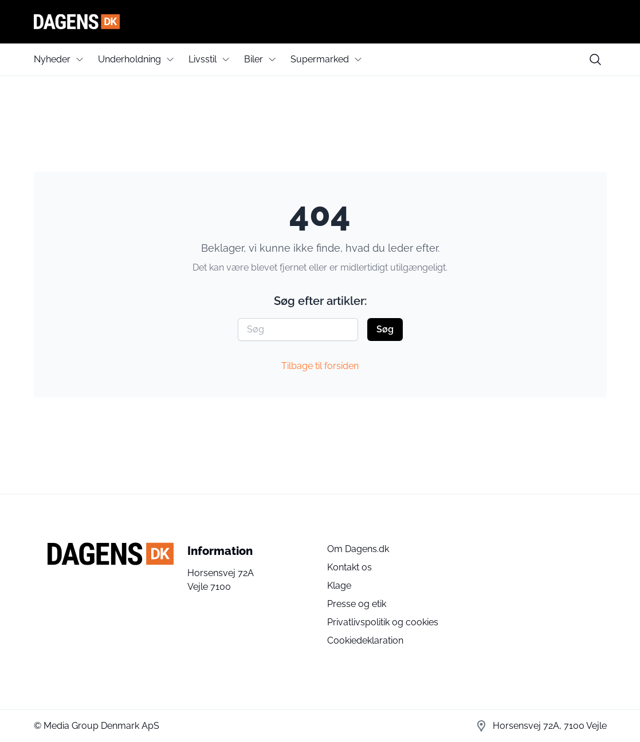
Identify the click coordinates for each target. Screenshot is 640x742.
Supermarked (319, 59)
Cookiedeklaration (365, 640)
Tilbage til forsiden (320, 365)
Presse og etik (356, 603)
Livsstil (203, 59)
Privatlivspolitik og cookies (382, 622)
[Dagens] (320, 21)
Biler (253, 59)
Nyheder (52, 59)
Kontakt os (349, 567)
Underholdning (129, 59)
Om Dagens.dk (358, 548)
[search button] (595, 59)
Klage (339, 585)
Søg (385, 329)
